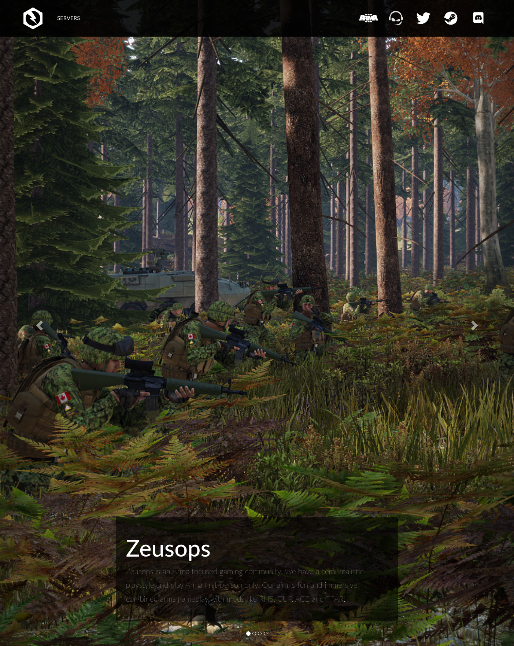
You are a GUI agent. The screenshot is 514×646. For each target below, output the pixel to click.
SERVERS (68, 18)
